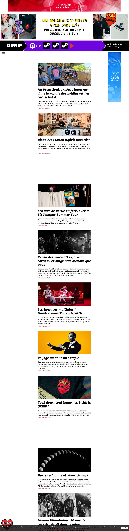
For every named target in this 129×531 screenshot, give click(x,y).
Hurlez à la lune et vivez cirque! (63, 475)
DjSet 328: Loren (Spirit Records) (64, 140)
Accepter (124, 528)
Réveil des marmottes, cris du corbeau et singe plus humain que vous (64, 261)
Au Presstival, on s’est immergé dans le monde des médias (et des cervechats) (64, 93)
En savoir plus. (60, 528)
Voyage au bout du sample (58, 358)
